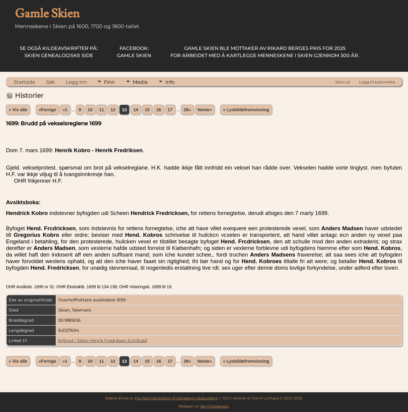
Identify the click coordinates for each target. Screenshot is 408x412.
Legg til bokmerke (377, 82)
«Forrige (47, 109)
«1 (64, 109)
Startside (24, 82)
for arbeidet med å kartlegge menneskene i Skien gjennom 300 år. (264, 51)
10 (90, 109)
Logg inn (76, 82)
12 (113, 109)
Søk (50, 82)
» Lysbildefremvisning (246, 109)
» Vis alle (18, 109)
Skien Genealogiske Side (59, 51)
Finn (109, 82)
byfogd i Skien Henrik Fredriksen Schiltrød (102, 340)
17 (170, 109)
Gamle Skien (134, 51)
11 (101, 109)
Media (140, 82)
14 (135, 109)
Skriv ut (342, 82)
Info (170, 82)
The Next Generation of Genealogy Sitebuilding (176, 398)
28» (187, 109)
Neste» (205, 109)
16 (158, 109)
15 (147, 109)
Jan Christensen (214, 406)
